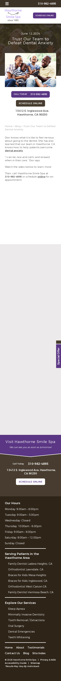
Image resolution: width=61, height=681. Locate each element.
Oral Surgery (16, 626)
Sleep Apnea (16, 609)
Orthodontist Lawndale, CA (25, 569)
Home (9, 126)
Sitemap (35, 663)
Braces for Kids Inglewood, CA (27, 581)
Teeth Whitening (19, 637)
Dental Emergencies (21, 631)
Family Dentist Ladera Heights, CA (30, 563)
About (20, 647)
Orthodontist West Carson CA (27, 586)
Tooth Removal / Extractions (26, 620)
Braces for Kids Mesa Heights (27, 575)
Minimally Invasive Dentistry (26, 614)
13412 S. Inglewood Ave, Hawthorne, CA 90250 (32, 112)
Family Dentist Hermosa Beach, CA (30, 592)
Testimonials (35, 647)
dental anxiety (14, 150)
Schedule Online (44, 15)
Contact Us (12, 653)
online (41, 176)
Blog (18, 126)
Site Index (39, 653)
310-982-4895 (13, 176)
